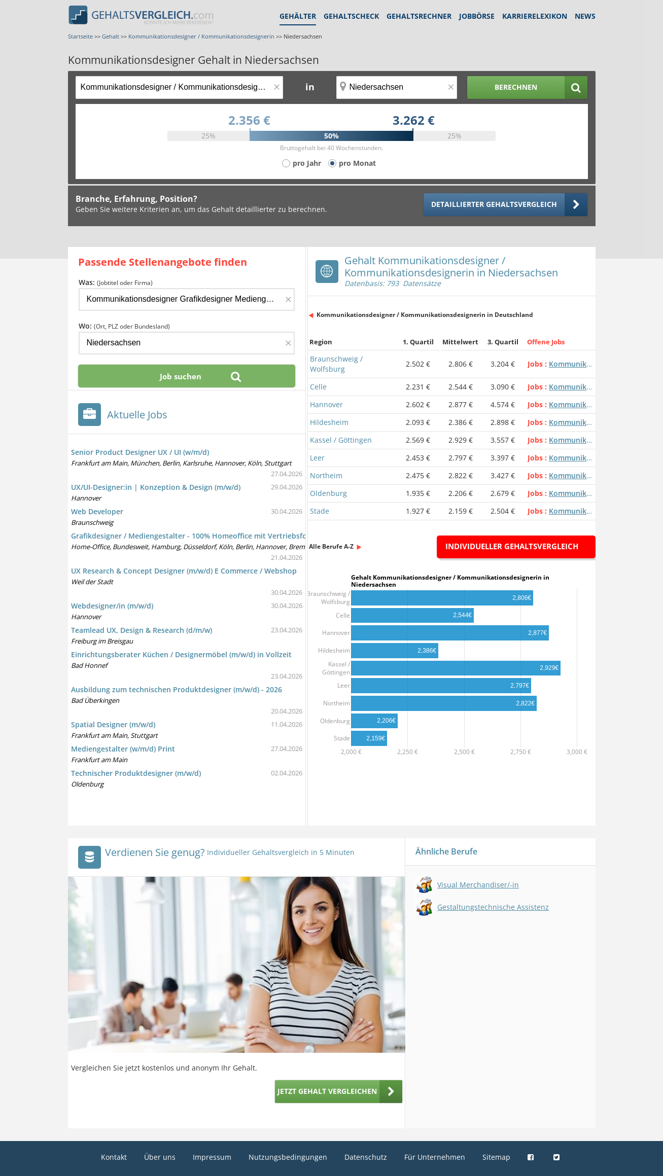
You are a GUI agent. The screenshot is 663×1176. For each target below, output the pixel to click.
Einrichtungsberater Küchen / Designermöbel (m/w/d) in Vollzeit (181, 654)
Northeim (326, 475)
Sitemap (496, 1157)
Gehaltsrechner (419, 16)
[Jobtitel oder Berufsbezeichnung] (179, 87)
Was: (116, 282)
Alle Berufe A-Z (331, 546)
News (585, 16)
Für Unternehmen (434, 1157)
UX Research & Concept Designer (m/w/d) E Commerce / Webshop (184, 571)
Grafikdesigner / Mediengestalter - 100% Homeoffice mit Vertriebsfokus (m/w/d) (209, 536)
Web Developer (97, 511)
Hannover (326, 404)
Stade (319, 511)
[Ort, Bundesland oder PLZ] (396, 87)
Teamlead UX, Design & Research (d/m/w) (141, 630)
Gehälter (298, 16)
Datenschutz (365, 1157)
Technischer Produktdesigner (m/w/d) (136, 773)
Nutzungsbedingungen (288, 1157)
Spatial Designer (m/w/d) (113, 724)
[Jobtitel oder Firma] (187, 299)
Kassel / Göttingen (341, 440)
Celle (318, 386)
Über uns (160, 1157)
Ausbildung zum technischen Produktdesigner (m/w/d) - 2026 (176, 689)
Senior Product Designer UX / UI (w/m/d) (140, 452)
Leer (317, 457)
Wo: (124, 326)
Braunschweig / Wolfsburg (336, 364)
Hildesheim (329, 422)
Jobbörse (477, 16)
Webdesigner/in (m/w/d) (112, 606)
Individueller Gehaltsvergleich (511, 546)
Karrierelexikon (534, 16)
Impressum (212, 1157)
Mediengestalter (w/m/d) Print (123, 749)
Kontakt (114, 1157)
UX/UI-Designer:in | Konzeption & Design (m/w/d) (155, 487)
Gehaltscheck (351, 16)
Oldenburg (328, 493)
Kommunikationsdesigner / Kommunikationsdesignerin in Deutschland (425, 314)
